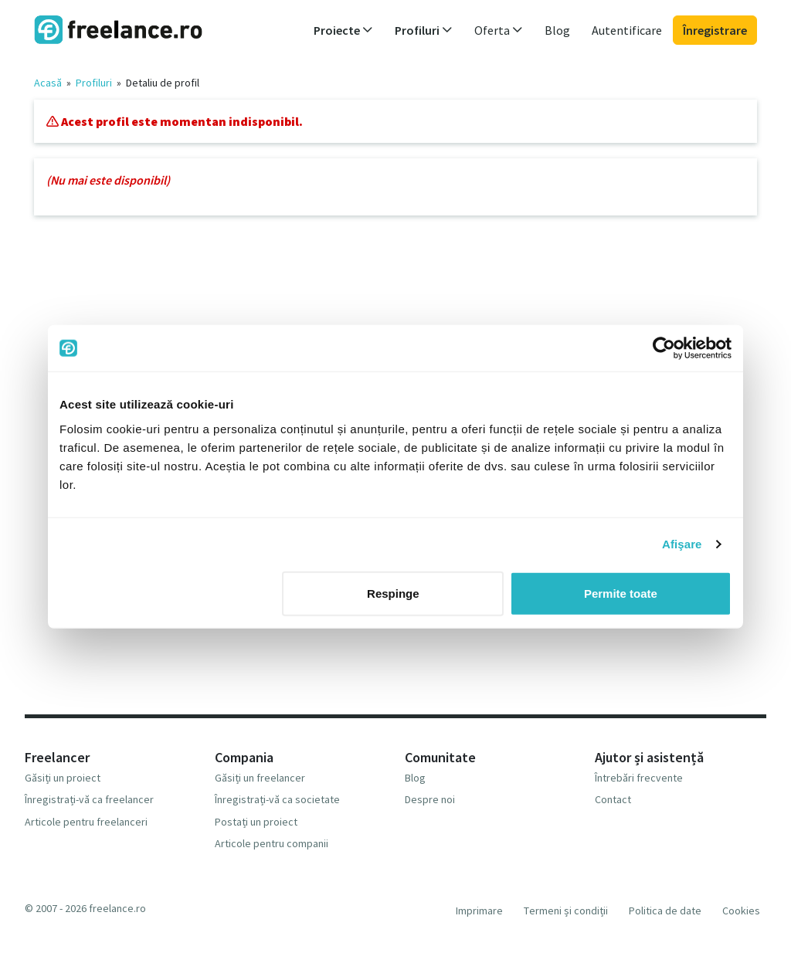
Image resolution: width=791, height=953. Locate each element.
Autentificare (627, 30)
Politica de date (665, 910)
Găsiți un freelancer (260, 778)
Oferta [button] (498, 30)
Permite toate (620, 592)
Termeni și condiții (566, 910)
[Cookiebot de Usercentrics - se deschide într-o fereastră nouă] (664, 348)
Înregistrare (715, 30)
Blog (557, 30)
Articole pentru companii (271, 843)
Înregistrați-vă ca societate (277, 799)
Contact (613, 799)
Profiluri (94, 83)
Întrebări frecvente (639, 778)
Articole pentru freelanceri (86, 822)
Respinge (393, 592)
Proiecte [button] (343, 30)
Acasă (48, 83)
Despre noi (430, 799)
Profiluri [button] (424, 30)
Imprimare (479, 910)
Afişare (682, 544)
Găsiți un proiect (62, 778)
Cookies (741, 910)
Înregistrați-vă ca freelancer (89, 799)
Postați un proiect (256, 822)
